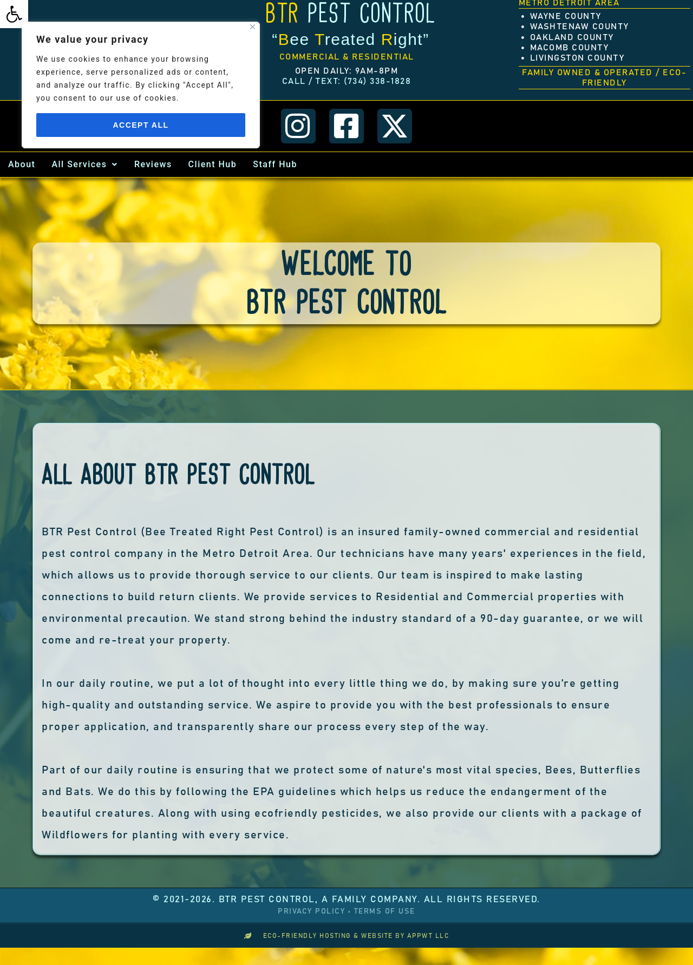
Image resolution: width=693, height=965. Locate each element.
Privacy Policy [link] (311, 911)
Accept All (140, 125)
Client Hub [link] (212, 164)
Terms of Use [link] (384, 911)
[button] (84, 164)
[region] (141, 85)
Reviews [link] (153, 164)
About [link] (21, 164)
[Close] (252, 26)
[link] (14, 14)
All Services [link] (84, 164)
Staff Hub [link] (275, 164)
